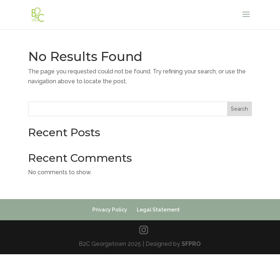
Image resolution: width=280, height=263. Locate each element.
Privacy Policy (109, 210)
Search (239, 109)
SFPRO (191, 243)
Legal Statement (158, 210)
